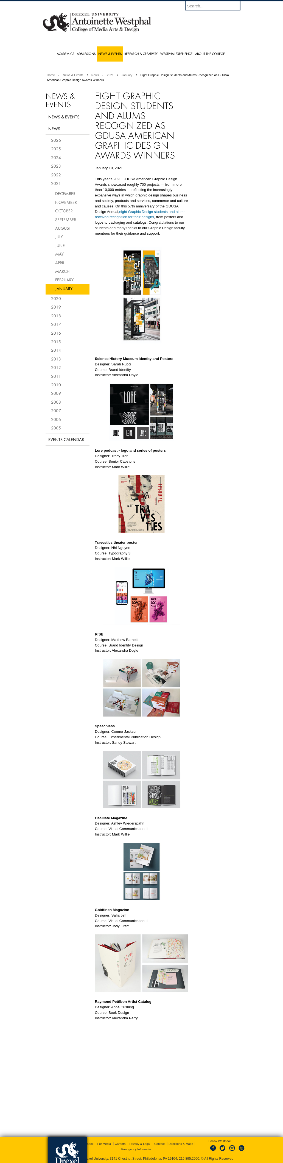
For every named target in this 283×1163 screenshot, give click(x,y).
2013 (56, 359)
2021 (110, 75)
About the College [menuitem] (210, 54)
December (65, 193)
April (60, 262)
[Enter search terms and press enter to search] (215, 5)
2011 (56, 376)
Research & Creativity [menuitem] (141, 54)
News (95, 75)
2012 (56, 367)
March (62, 271)
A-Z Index (87, 1143)
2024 (56, 157)
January (127, 75)
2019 (56, 307)
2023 (56, 166)
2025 (56, 148)
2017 (56, 324)
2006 (56, 419)
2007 (56, 410)
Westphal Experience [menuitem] (176, 54)
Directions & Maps (181, 1143)
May (59, 254)
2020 (56, 298)
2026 (56, 140)
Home (51, 75)
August (63, 228)
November (66, 202)
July (59, 236)
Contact (159, 1143)
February (64, 279)
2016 (56, 333)
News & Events (73, 75)
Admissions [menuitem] (86, 54)
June (60, 245)
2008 (56, 402)
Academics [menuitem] (65, 54)
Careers (120, 1143)
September (65, 219)
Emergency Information (137, 1149)
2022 (56, 174)
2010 (56, 384)
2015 (56, 341)
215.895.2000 (189, 1159)
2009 (56, 393)
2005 (56, 428)
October (64, 210)
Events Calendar (66, 439)
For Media (104, 1143)
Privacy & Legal (139, 1143)
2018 (56, 315)
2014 (56, 350)
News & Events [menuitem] (110, 54)
